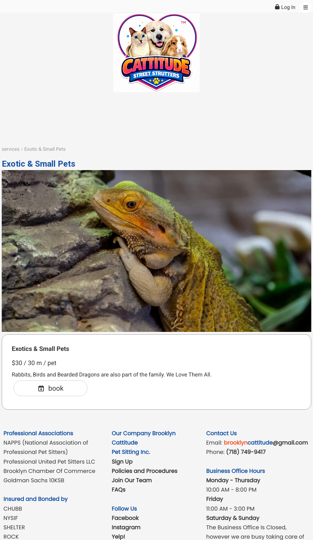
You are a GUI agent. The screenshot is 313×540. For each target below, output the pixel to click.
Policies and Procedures (144, 471)
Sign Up (122, 462)
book (50, 388)
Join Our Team (132, 480)
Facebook (125, 518)
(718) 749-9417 (245, 452)
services (10, 149)
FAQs (118, 490)
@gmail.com (266, 443)
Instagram (126, 527)
